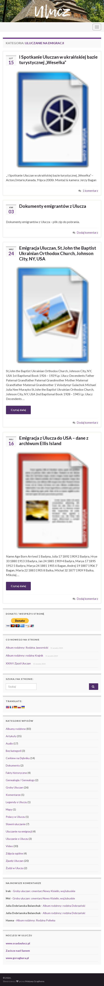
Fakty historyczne (16, 772)
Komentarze (13, 794)
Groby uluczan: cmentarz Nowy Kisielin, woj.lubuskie (44, 891)
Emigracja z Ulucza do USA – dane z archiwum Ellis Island (53, 440)
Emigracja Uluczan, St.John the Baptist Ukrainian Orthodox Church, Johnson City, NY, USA (57, 253)
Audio (9, 743)
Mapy (9, 809)
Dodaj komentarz (87, 232)
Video (9, 846)
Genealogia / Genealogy (20, 780)
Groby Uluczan (14, 787)
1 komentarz (90, 190)
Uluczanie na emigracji (19, 831)
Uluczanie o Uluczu (17, 838)
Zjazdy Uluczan (14, 860)
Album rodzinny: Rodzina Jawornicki (27, 647)
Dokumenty (13, 765)
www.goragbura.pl (17, 958)
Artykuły (11, 736)
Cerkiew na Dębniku (18, 758)
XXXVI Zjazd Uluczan (18, 663)
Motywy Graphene (34, 981)
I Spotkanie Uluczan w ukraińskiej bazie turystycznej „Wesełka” (58, 59)
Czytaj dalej (18, 409)
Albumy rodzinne (16, 728)
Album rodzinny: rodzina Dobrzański (64, 905)
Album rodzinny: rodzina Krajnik (24, 655)
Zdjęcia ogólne (14, 853)
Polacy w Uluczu (15, 816)
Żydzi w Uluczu (14, 868)
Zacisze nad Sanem (18, 950)
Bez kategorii (13, 750)
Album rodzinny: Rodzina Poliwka (35, 920)
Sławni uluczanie (16, 824)
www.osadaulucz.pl (18, 943)
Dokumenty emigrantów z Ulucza (52, 206)
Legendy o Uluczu (16, 802)
